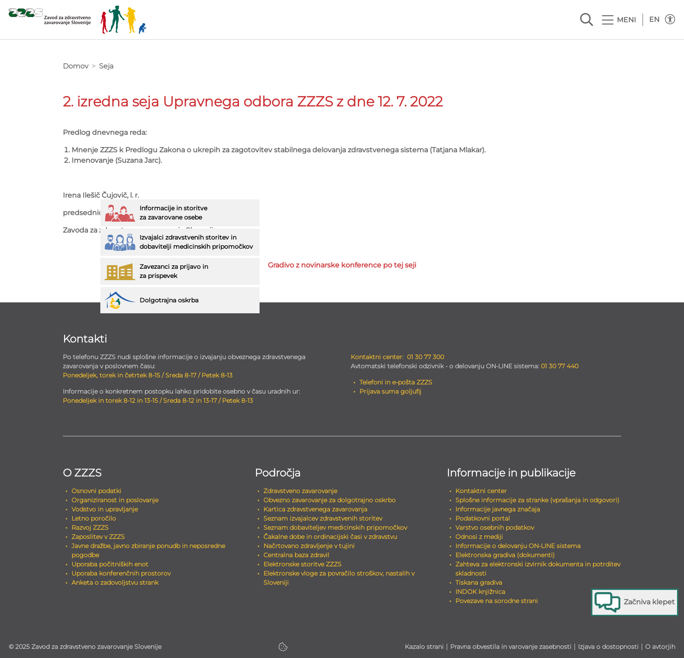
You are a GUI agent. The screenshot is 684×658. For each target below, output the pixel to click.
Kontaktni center (481, 491)
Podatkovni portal (482, 518)
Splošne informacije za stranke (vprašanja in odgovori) (537, 500)
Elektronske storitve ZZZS (302, 564)
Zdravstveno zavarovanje (300, 491)
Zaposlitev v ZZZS (98, 537)
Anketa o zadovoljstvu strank (115, 582)
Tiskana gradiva (478, 582)
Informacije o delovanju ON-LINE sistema (518, 546)
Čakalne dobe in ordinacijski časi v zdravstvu (330, 537)
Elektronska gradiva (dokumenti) (505, 555)
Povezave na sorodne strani (496, 601)
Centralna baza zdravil (296, 555)
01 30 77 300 (425, 357)
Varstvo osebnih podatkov (494, 527)
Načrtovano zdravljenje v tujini (309, 546)
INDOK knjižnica (480, 592)
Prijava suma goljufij (390, 391)
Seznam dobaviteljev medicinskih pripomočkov (335, 527)
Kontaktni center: (377, 357)
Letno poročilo (94, 518)
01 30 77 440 (559, 366)
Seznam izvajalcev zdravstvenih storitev (322, 518)
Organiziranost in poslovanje (115, 500)
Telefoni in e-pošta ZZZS (395, 382)
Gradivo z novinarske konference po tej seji (342, 265)
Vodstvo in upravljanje (105, 509)
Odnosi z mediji (479, 537)
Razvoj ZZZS (90, 527)
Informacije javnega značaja (497, 509)
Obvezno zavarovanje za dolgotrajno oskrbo (329, 500)
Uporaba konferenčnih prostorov (121, 573)
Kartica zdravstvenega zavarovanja (315, 509)
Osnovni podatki (96, 491)
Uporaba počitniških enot (110, 564)
